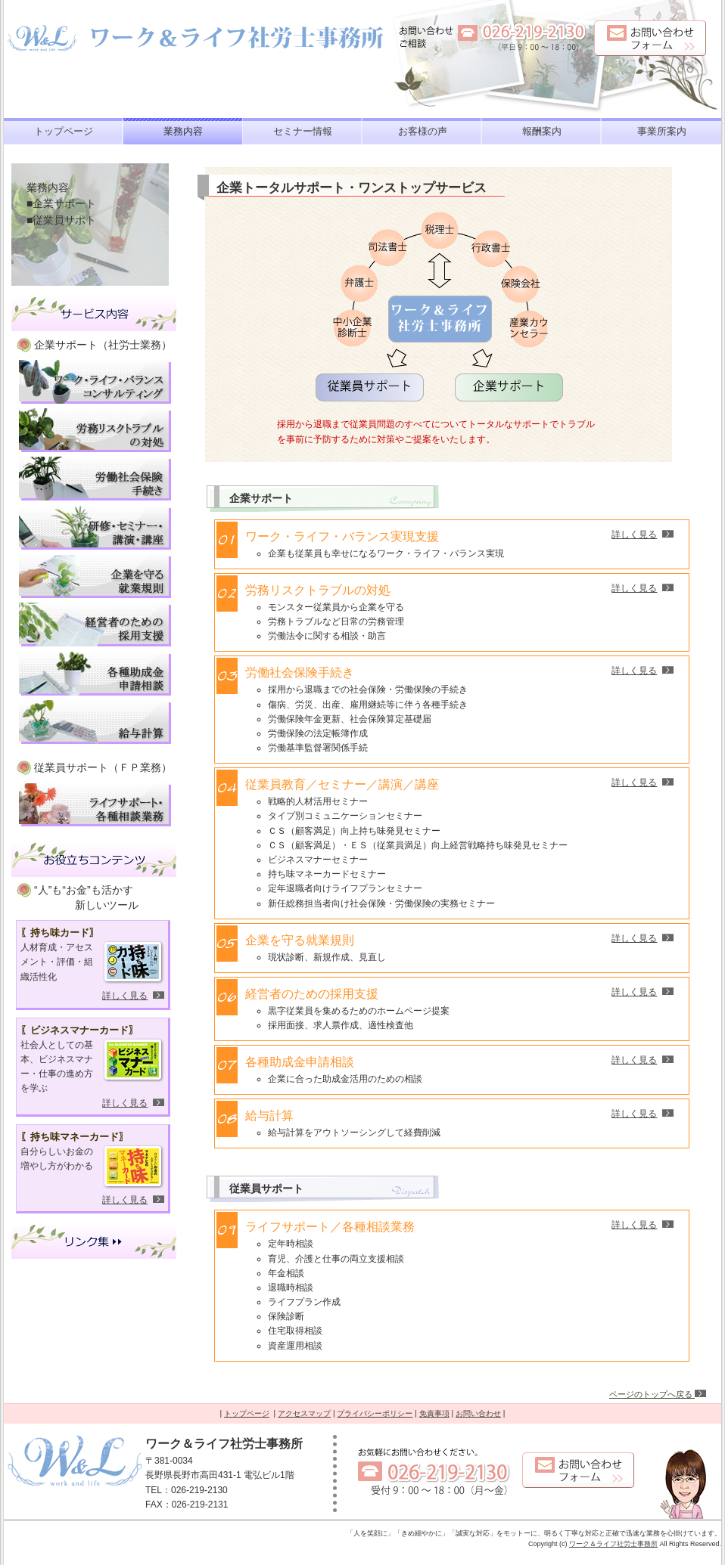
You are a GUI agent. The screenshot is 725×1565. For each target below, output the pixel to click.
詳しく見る (125, 995)
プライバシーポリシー (374, 1413)
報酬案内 (542, 131)
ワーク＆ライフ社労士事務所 (613, 1544)
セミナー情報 (302, 131)
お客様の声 (422, 131)
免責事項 (434, 1413)
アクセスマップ (304, 1413)
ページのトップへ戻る (657, 1394)
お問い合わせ (478, 1413)
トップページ (63, 131)
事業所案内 (661, 131)
